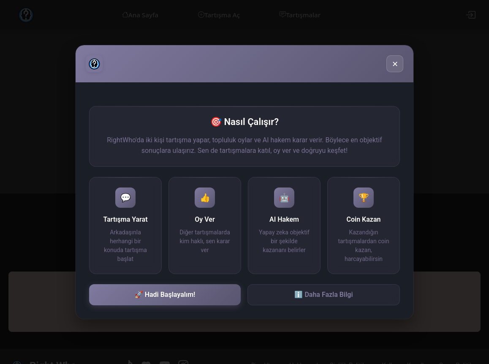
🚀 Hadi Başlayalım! (165, 295)
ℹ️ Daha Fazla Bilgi (323, 295)
